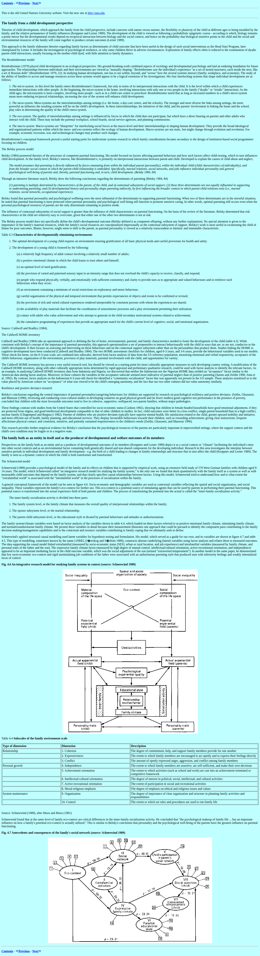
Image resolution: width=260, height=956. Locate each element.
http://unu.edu (96, 13)
